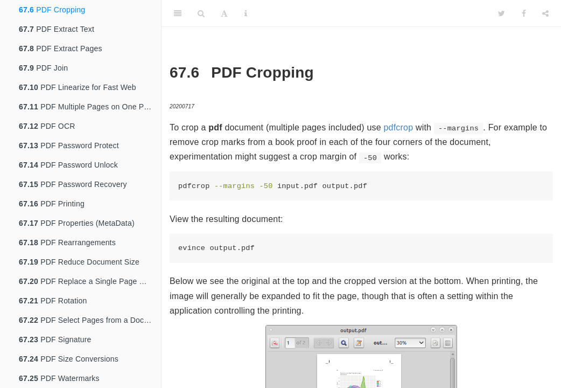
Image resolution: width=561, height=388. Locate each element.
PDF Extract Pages (60, 48)
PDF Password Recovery (73, 184)
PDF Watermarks (59, 378)
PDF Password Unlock (68, 165)
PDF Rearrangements (67, 242)
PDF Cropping (52, 9)
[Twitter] (501, 13)
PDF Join (43, 68)
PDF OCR (47, 126)
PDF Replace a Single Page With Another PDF (90, 281)
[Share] (545, 13)
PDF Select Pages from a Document (90, 320)
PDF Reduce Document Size (79, 262)
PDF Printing (52, 203)
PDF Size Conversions (68, 359)
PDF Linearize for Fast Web (77, 87)
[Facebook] (524, 13)
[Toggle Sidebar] (178, 13)
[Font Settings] (224, 13)
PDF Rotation (53, 300)
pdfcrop (398, 127)
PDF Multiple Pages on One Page (88, 106)
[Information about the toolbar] (245, 13)
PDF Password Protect (69, 145)
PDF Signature (55, 339)
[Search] (201, 13)
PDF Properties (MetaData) (77, 223)
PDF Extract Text (56, 29)
